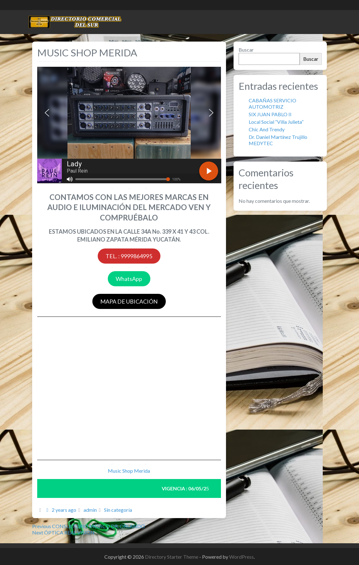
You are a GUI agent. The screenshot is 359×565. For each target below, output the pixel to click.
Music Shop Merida (129, 471)
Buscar (246, 50)
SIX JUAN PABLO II (270, 114)
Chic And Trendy (267, 129)
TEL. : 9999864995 (129, 256)
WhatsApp (129, 278)
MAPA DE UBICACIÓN (129, 301)
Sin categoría (118, 510)
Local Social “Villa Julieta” (276, 122)
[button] (47, 113)
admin (90, 510)
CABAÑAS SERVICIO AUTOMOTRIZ (272, 103)
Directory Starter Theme (172, 557)
